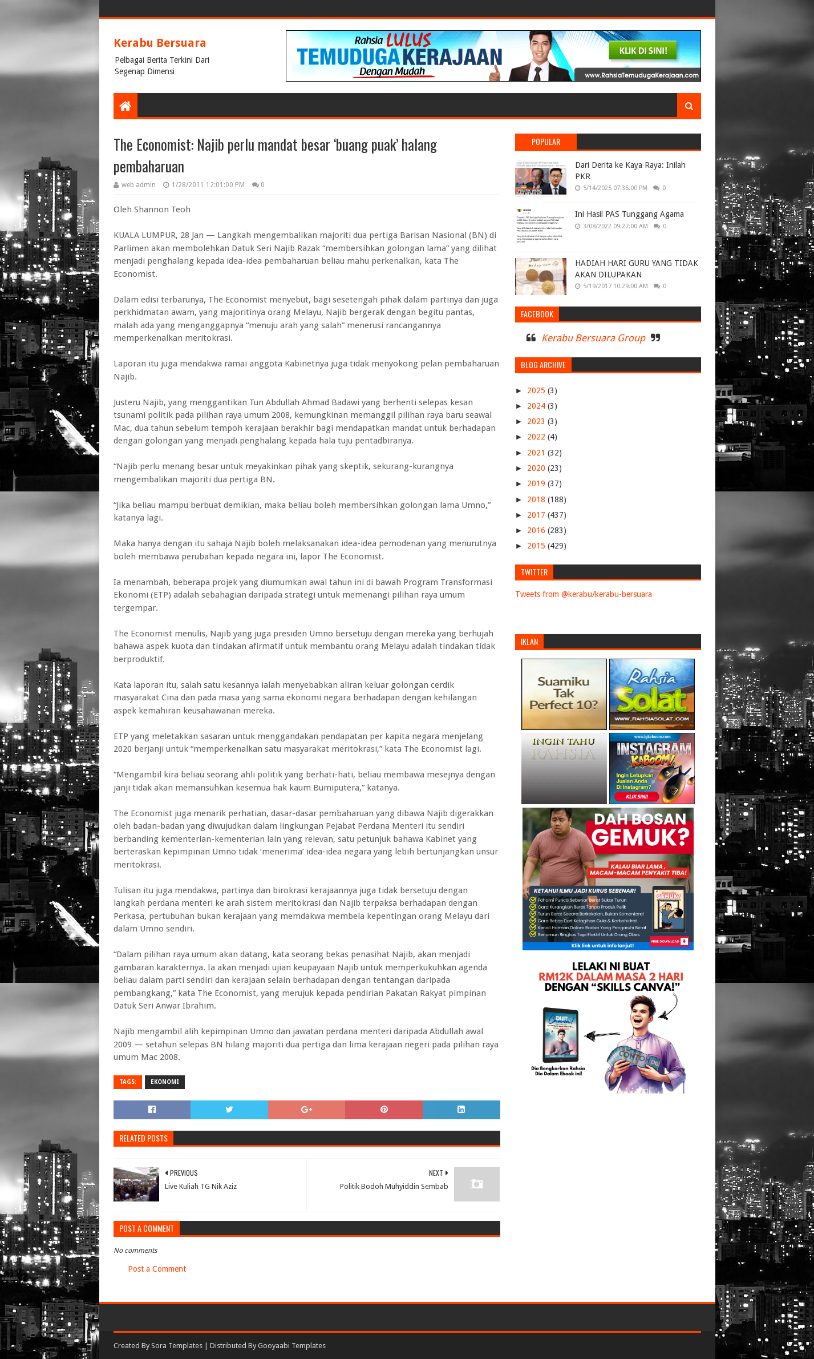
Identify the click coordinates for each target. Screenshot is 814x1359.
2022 (537, 436)
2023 (537, 421)
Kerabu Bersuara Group (593, 338)
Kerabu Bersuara (160, 43)
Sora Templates (177, 1345)
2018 (537, 499)
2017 (537, 514)
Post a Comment (157, 1268)
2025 (537, 390)
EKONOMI (165, 1082)
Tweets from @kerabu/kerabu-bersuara (583, 594)
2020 (537, 468)
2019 (537, 483)
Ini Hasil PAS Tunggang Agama (629, 214)
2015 (537, 545)
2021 (537, 452)
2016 (537, 530)
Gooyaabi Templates (292, 1345)
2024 (537, 405)
